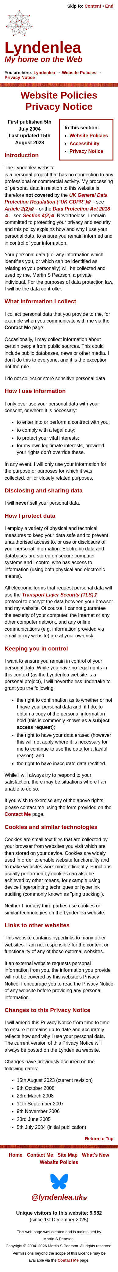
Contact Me (18, 814)
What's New (95, 1155)
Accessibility (84, 143)
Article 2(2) (17, 208)
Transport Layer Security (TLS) (57, 594)
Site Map (68, 1155)
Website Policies (79, 72)
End (109, 6)
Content (92, 6)
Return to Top (99, 1138)
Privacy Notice (20, 77)
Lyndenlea (44, 72)
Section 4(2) (37, 215)
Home (15, 1155)
